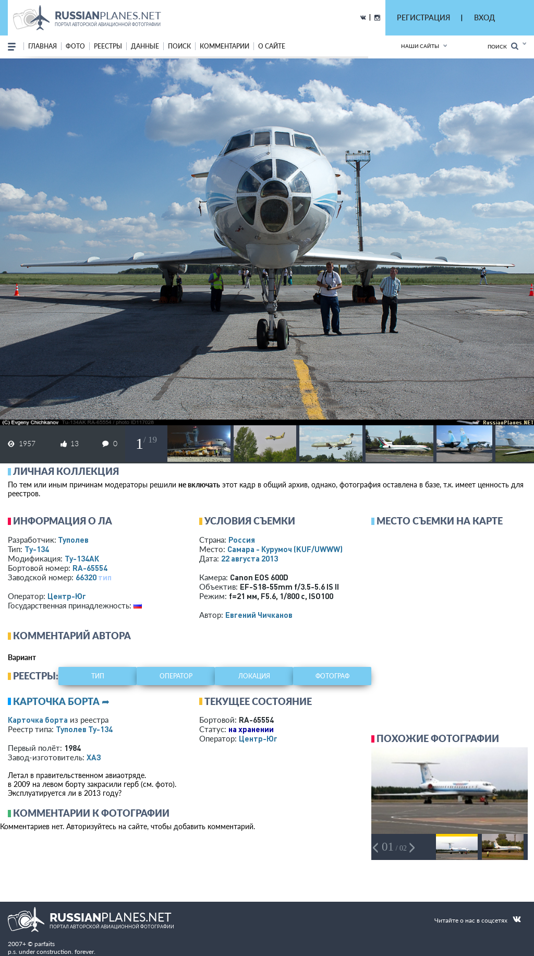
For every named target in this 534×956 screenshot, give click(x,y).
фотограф (332, 676)
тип (105, 577)
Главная (42, 46)
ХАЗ (94, 757)
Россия (241, 539)
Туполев (73, 539)
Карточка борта (38, 719)
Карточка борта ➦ (61, 701)
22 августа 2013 (249, 558)
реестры (108, 46)
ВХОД (484, 17)
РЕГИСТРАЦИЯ (423, 17)
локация (254, 676)
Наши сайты (420, 46)
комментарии (224, 46)
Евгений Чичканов (259, 614)
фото (75, 46)
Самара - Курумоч (285, 549)
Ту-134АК (82, 558)
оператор (176, 676)
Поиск (503, 46)
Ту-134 (37, 549)
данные (145, 46)
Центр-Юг (66, 596)
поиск (179, 46)
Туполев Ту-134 (84, 729)
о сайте (271, 46)
